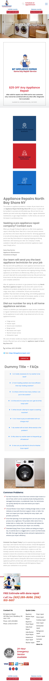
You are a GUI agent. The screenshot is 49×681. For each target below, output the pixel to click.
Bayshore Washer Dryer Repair (30, 616)
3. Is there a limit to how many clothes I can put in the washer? (24, 393)
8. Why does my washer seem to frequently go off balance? (24, 437)
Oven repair (40, 623)
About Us (39, 644)
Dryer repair (40, 614)
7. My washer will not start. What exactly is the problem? (24, 428)
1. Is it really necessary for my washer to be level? (24, 375)
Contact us (24, 358)
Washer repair (30, 642)
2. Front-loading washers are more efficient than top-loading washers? (24, 384)
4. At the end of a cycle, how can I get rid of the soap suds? (25, 402)
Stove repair (40, 617)
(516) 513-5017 (36, 12)
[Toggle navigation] (46, 4)
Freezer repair (40, 636)
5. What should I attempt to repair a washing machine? (24, 411)
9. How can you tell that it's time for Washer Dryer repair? (24, 446)
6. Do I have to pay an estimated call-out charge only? (24, 419)
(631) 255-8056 (12, 12)
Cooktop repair (41, 620)
